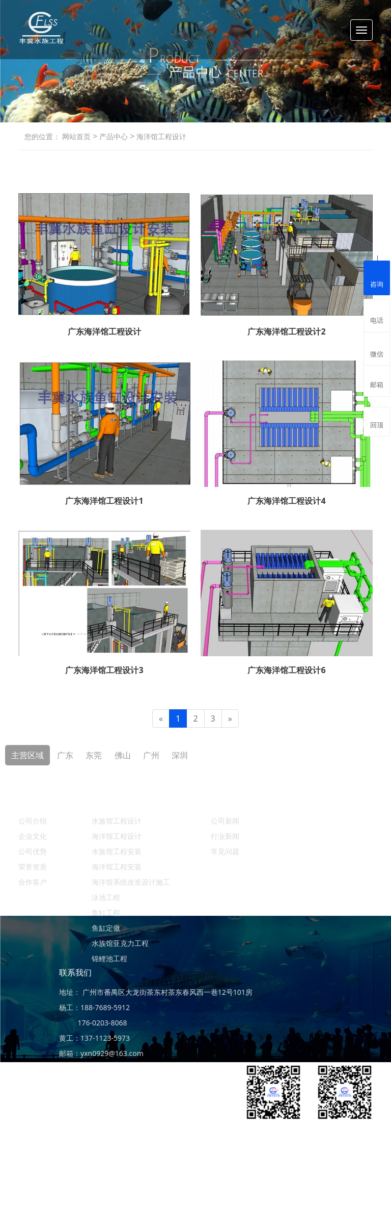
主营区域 (27, 755)
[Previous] (161, 718)
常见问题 (225, 851)
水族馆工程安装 (117, 851)
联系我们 (75, 972)
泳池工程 (106, 897)
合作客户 (32, 882)
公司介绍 (32, 821)
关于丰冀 (34, 801)
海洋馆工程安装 (117, 866)
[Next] (230, 718)
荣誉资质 (32, 866)
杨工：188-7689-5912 (94, 1007)
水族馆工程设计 (117, 821)
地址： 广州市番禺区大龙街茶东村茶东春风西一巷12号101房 (156, 992)
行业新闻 (225, 836)
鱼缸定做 (106, 928)
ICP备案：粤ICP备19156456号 (324, 1185)
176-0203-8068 (93, 1022)
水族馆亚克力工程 (120, 943)
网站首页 (76, 136)
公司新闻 (225, 821)
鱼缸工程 (106, 912)
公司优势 (32, 851)
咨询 (376, 277)
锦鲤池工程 (109, 958)
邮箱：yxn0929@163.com (101, 1053)
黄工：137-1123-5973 (94, 1038)
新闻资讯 (227, 801)
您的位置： (42, 136)
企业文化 (32, 836)
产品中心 (112, 136)
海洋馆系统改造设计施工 (131, 882)
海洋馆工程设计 (160, 136)
